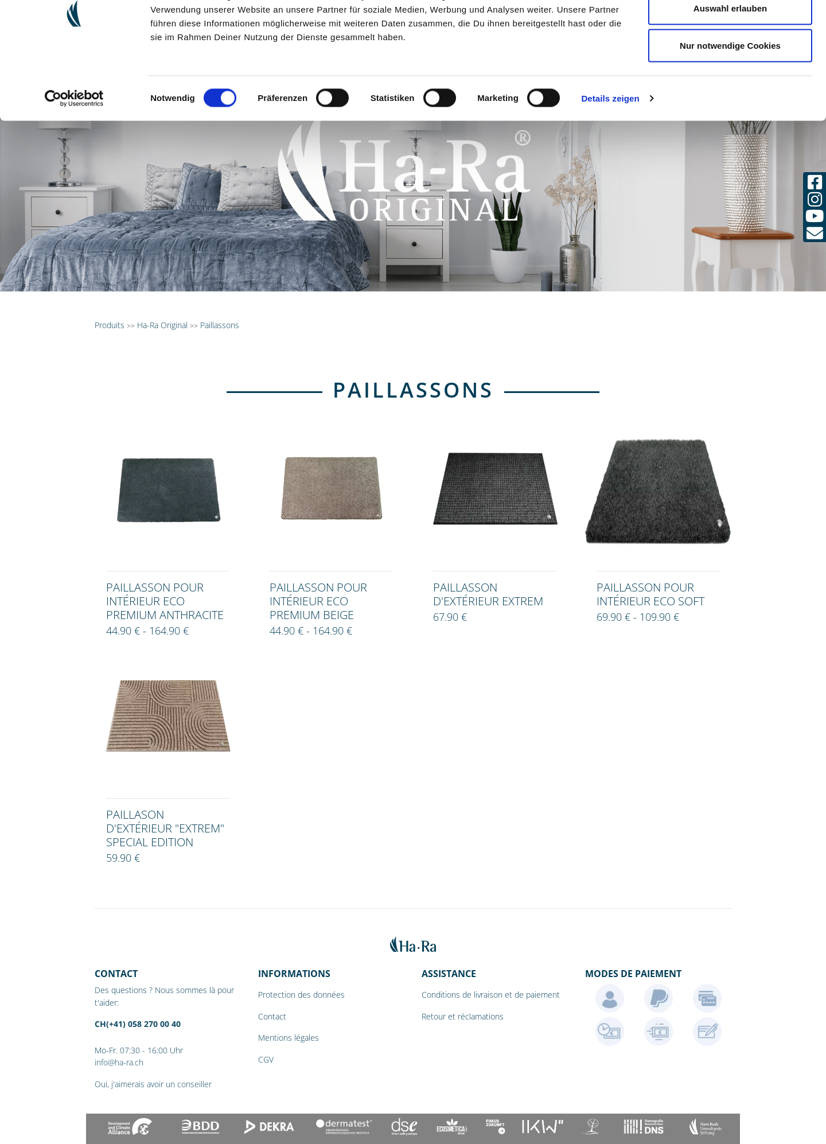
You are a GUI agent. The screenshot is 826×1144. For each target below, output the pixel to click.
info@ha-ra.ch (119, 1062)
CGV (266, 1059)
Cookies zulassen (730, 30)
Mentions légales (288, 1037)
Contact (272, 1016)
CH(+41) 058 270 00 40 (138, 1023)
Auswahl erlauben (730, 68)
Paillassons (219, 325)
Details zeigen (610, 158)
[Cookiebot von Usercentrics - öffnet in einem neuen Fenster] (74, 158)
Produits (109, 325)
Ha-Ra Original (163, 325)
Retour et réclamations (463, 1016)
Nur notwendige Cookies (730, 105)
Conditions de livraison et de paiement (491, 994)
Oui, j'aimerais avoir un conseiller (153, 1084)
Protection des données (301, 994)
